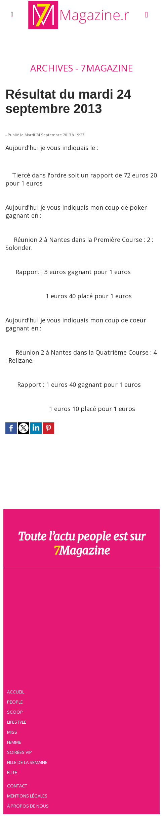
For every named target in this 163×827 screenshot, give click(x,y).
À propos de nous (28, 805)
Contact (17, 785)
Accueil (16, 691)
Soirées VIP (19, 751)
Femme (14, 741)
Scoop (15, 711)
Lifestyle (17, 721)
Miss (12, 731)
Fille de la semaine (28, 762)
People (15, 701)
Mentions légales (27, 795)
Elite (12, 772)
